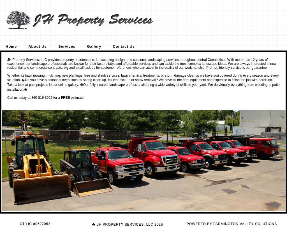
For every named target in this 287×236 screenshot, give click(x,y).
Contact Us (124, 46)
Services (67, 46)
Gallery (94, 46)
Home (11, 46)
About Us (37, 46)
